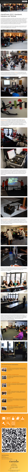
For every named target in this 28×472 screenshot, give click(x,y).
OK (24, 1)
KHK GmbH (16, 72)
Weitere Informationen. (7, 2)
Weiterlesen (8, 370)
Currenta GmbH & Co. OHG (6, 219)
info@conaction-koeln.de (14, 468)
